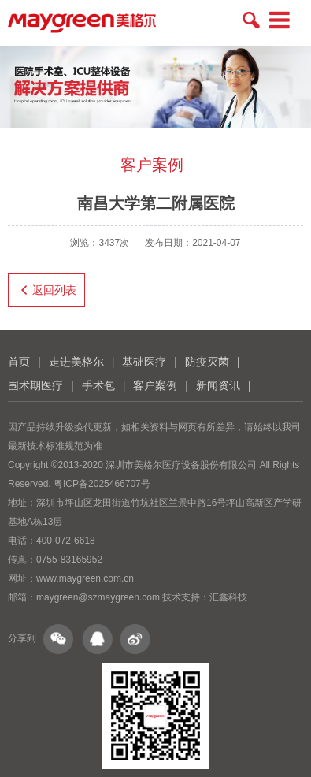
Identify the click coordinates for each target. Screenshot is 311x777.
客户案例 (155, 385)
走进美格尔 (76, 361)
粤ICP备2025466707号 (102, 483)
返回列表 (46, 290)
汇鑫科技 (228, 597)
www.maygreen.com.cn (85, 578)
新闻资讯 (218, 385)
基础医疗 (144, 361)
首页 (19, 361)
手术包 (98, 385)
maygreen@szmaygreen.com (98, 597)
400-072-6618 (65, 540)
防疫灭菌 (207, 361)
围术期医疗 (35, 385)
